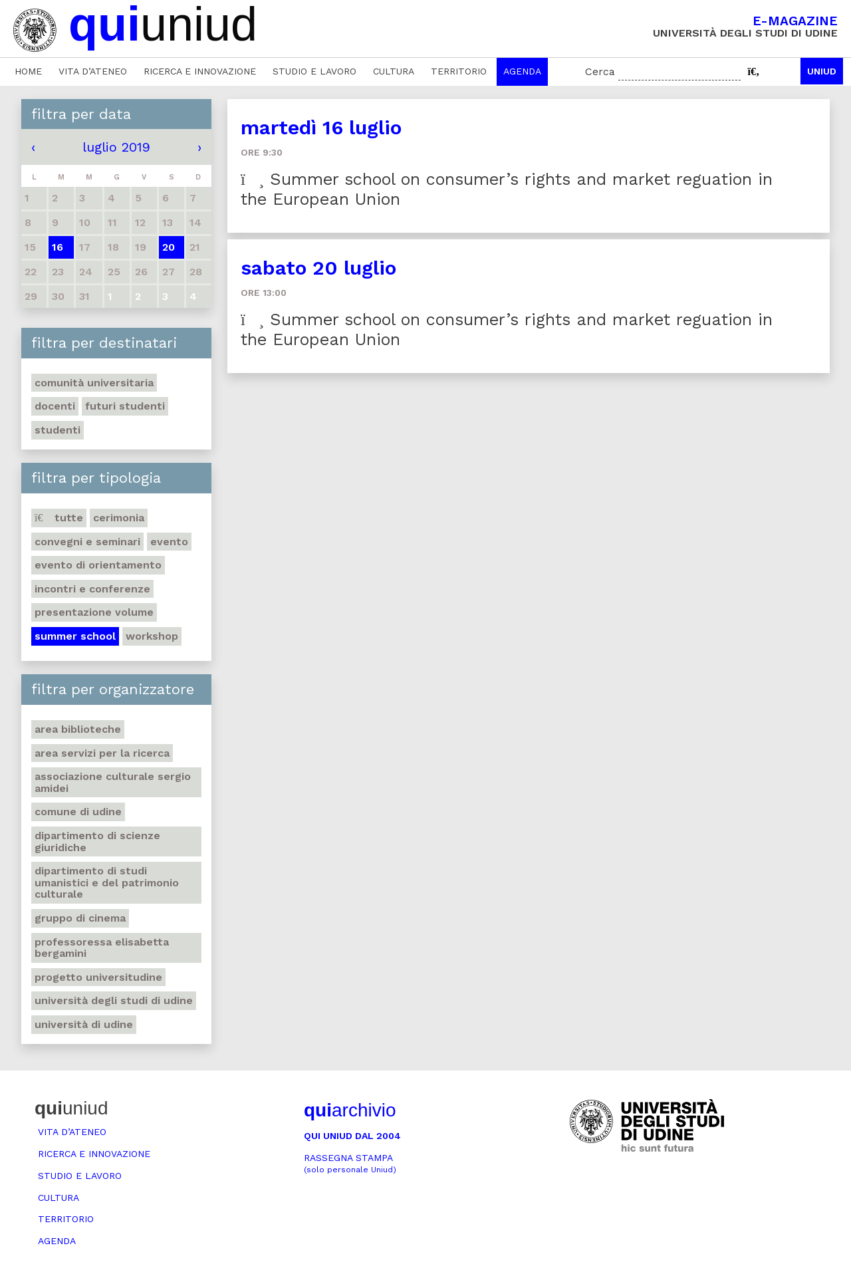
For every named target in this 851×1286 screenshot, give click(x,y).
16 (57, 247)
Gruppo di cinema (80, 918)
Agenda (522, 71)
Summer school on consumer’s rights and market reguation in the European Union (507, 189)
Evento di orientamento (98, 565)
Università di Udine (84, 1024)
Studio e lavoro (314, 71)
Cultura (393, 71)
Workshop (152, 636)
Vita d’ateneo (93, 71)
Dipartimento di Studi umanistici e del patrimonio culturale (107, 882)
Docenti (55, 406)
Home (28, 71)
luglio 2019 (116, 147)
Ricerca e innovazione (200, 71)
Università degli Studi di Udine (114, 1000)
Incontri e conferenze (92, 588)
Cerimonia (118, 517)
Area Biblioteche (78, 729)
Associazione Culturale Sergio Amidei (113, 782)
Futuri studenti (125, 406)
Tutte (59, 517)
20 (168, 247)
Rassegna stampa (350, 1163)
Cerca (600, 71)
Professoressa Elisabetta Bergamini (102, 948)
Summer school (75, 636)
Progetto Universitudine (98, 977)
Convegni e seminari (87, 541)
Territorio (459, 71)
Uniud (821, 71)
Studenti (57, 430)
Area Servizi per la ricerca (102, 753)
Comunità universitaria (94, 382)
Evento (169, 541)
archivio (350, 1110)
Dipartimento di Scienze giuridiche (97, 841)
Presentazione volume (94, 612)
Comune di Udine (78, 811)
